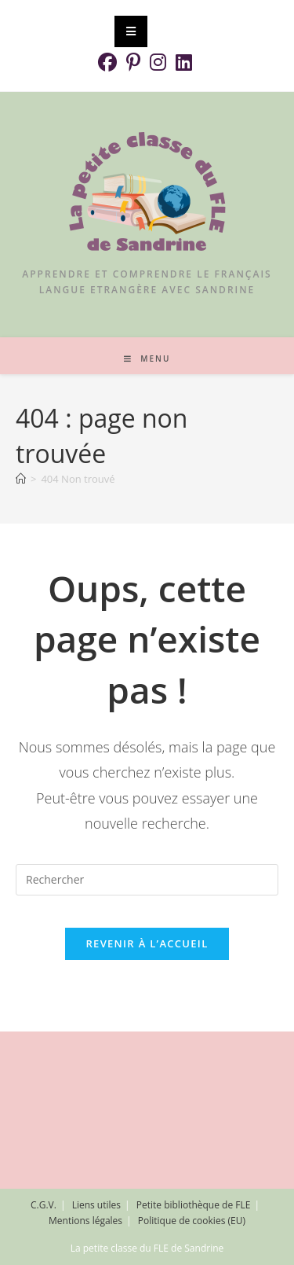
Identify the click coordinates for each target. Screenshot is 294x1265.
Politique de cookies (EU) (191, 1220)
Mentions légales (85, 1220)
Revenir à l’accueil (146, 943)
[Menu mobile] (147, 358)
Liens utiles (96, 1205)
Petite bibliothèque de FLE (193, 1205)
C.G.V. (43, 1205)
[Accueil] (21, 479)
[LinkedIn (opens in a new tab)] (184, 62)
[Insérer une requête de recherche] (147, 879)
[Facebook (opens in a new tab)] (110, 62)
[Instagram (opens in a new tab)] (158, 62)
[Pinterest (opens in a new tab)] (133, 62)
